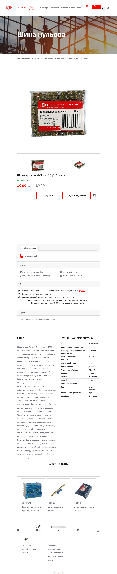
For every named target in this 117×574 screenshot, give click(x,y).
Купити (49, 195)
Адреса (82, 291)
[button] (23, 224)
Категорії (44, 8)
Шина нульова (55, 59)
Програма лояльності (71, 8)
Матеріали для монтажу (40, 59)
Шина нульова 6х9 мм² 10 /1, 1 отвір (75, 59)
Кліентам (55, 8)
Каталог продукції (23, 59)
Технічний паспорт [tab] (29, 248)
